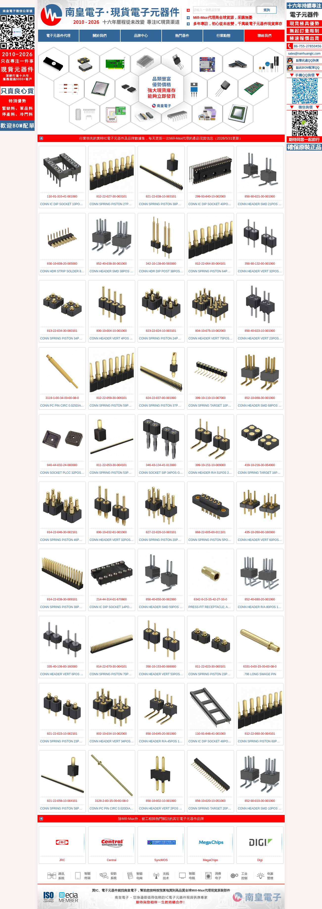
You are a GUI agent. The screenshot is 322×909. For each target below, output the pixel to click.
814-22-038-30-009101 (62, 599)
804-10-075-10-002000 (210, 331)
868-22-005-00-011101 (210, 532)
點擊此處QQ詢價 (307, 60)
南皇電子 (130, 890)
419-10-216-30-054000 (260, 465)
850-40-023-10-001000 (260, 331)
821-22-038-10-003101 (161, 196)
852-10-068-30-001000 (260, 398)
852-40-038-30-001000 (111, 263)
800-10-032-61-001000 (111, 532)
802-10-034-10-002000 (111, 733)
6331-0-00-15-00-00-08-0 (260, 666)
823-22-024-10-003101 (161, 331)
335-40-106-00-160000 (62, 666)
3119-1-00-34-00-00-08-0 (62, 398)
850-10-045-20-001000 (161, 733)
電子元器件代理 (58, 36)
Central (111, 860)
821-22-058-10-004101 (62, 801)
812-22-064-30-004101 (210, 263)
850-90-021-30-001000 (260, 196)
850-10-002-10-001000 (161, 801)
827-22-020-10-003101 (161, 532)
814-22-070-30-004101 (111, 666)
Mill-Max (128, 819)
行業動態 (223, 36)
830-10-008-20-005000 (62, 263)
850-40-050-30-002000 (161, 599)
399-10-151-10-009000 (210, 465)
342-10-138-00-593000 (161, 263)
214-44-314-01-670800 (111, 599)
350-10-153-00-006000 (161, 666)
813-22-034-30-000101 (62, 331)
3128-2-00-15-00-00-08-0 (111, 801)
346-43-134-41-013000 (161, 465)
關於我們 (100, 36)
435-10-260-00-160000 (260, 532)
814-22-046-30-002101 (62, 532)
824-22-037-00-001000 (161, 398)
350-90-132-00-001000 (260, 263)
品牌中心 (141, 36)
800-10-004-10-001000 (111, 331)
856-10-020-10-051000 (210, 801)
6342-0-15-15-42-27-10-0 (210, 599)
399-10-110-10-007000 (210, 398)
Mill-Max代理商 (206, 17)
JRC (62, 860)
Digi (259, 860)
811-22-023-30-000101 (210, 666)
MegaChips (210, 860)
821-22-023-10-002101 (62, 733)
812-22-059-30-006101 (111, 398)
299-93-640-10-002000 (210, 196)
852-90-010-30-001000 (260, 801)
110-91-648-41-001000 (210, 733)
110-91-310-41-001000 (62, 196)
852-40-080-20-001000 (260, 599)
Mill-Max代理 (179, 138)
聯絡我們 (264, 36)
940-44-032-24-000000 (62, 465)
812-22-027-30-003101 (111, 196)
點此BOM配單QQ (308, 67)
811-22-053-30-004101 (111, 465)
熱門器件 (182, 36)
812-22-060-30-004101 (260, 733)
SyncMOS (161, 860)
